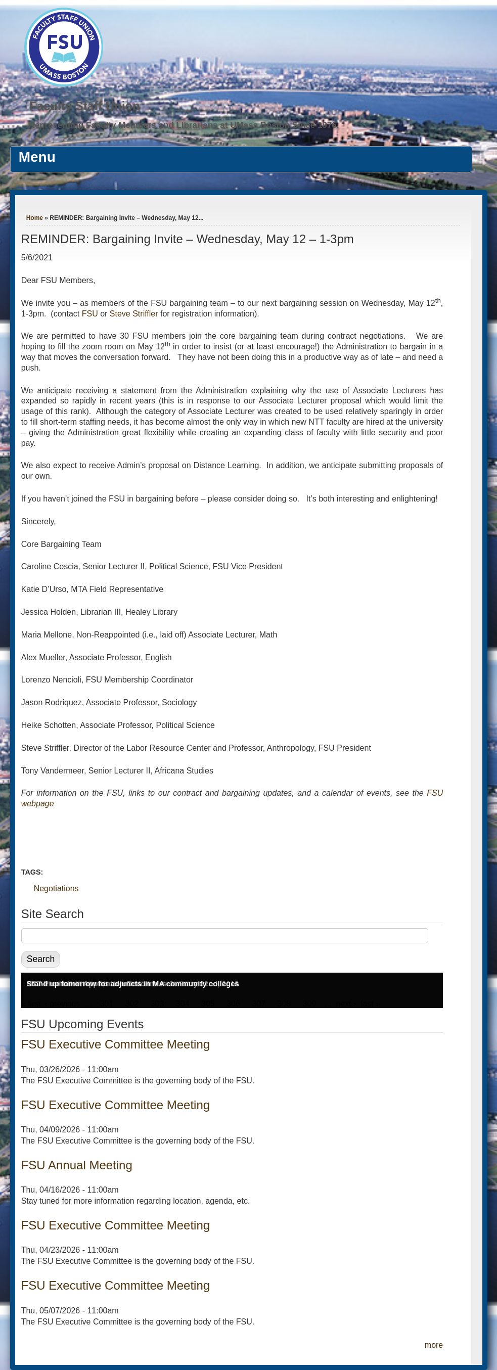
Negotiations (56, 888)
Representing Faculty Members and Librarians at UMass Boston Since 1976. (183, 125)
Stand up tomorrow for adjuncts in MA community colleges (133, 983)
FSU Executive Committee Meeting (115, 1044)
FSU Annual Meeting (76, 1165)
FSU (91, 313)
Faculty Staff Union (84, 106)
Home (34, 217)
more (434, 1345)
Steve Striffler (134, 313)
